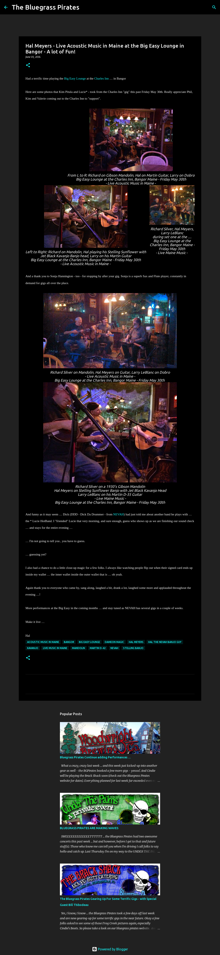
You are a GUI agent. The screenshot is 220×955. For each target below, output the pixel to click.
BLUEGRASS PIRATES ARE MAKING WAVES (89, 828)
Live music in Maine (55, 648)
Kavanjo (32, 648)
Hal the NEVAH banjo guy (164, 642)
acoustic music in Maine (43, 642)
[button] (27, 65)
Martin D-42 (98, 648)
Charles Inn (101, 78)
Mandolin (78, 648)
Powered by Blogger (110, 949)
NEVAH (118, 514)
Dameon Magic (114, 642)
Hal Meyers (136, 642)
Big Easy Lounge (75, 78)
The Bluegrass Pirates (45, 7)
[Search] (85, 7)
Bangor (69, 642)
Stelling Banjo (133, 648)
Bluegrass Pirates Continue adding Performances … (95, 757)
